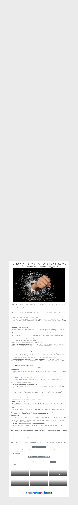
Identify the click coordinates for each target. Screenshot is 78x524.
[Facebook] (26, 493)
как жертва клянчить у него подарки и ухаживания (45, 417)
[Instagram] (28, 493)
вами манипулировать (53, 357)
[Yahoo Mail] (51, 493)
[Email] (48, 493)
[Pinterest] (40, 493)
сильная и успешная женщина (28, 423)
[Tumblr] (46, 493)
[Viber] (33, 493)
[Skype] (41, 493)
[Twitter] (38, 493)
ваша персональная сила (53, 435)
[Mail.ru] (49, 493)
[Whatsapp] (31, 493)
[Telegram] (30, 493)
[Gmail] (43, 493)
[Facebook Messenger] (35, 493)
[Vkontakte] (45, 493)
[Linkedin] (36, 493)
